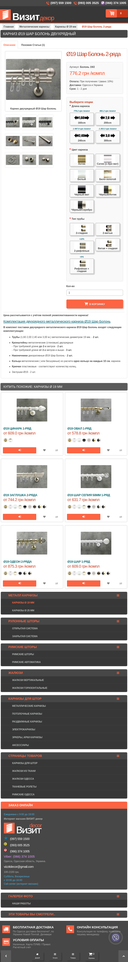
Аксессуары (20, 745)
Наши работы (21, 903)
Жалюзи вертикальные (28, 680)
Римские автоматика (26, 662)
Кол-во (70, 286)
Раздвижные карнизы (27, 721)
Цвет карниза (80, 149)
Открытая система (25, 628)
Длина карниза (81, 106)
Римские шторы (23, 654)
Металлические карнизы (29, 706)
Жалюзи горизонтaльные (29, 688)
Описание (9, 45)
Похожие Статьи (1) (33, 45)
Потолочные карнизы (27, 713)
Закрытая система (24, 636)
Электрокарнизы (23, 729)
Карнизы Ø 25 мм (23, 610)
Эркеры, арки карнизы (27, 737)
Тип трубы (78, 219)
